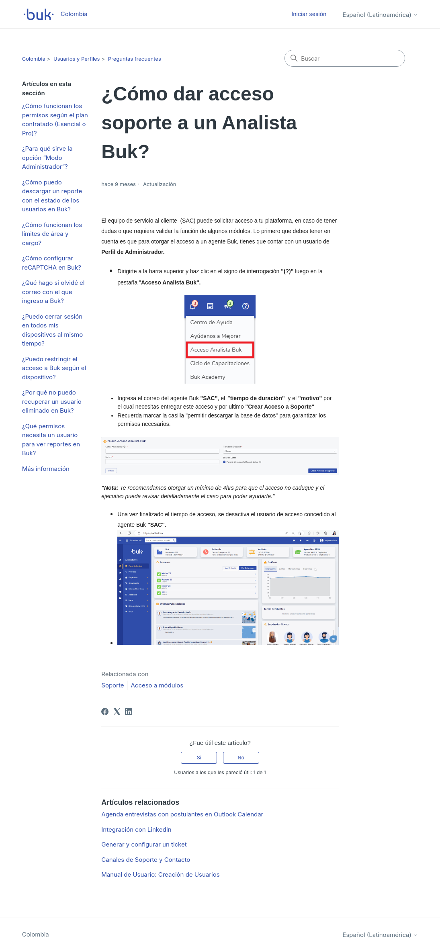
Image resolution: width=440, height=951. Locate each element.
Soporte (112, 685)
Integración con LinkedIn (136, 829)
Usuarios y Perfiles (76, 58)
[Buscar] (345, 58)
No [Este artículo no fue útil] (240, 758)
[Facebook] (104, 711)
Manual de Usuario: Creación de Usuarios (160, 874)
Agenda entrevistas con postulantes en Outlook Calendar (182, 814)
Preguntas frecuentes (134, 58)
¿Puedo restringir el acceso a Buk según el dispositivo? (54, 368)
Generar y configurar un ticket (143, 844)
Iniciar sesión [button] (308, 13)
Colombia (33, 58)
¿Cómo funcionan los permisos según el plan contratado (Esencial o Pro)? (55, 119)
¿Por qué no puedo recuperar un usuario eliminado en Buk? (52, 401)
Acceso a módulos (157, 685)
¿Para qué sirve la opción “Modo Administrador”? (47, 157)
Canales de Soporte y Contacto (145, 859)
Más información (46, 468)
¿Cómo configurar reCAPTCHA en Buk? (51, 262)
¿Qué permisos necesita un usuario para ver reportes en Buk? (51, 439)
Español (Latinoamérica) (380, 14)
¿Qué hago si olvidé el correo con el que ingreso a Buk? (53, 292)
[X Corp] (117, 711)
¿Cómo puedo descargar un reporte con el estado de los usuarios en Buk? (52, 195)
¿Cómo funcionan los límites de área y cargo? (52, 234)
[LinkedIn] (128, 711)
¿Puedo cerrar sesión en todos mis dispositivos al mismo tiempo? (52, 330)
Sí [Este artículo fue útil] (199, 758)
